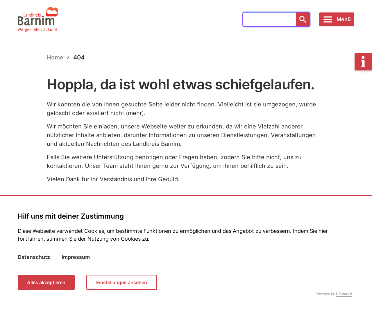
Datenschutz (34, 257)
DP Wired (344, 294)
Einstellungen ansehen (121, 282)
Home (55, 57)
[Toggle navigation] (336, 19)
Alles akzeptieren (46, 282)
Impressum (76, 257)
